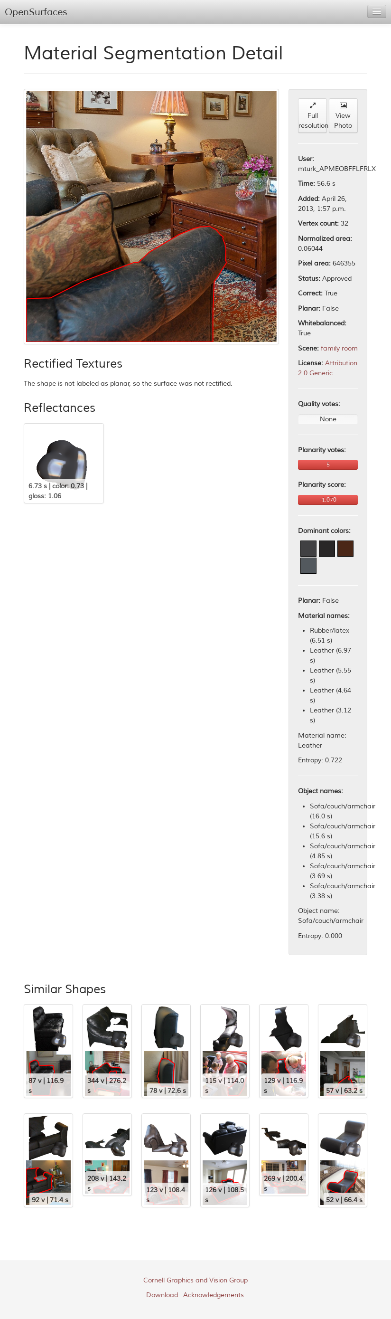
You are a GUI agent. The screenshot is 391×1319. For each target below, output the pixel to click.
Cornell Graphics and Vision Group (195, 1280)
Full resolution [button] (312, 116)
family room (339, 348)
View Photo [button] (343, 116)
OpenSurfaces (36, 12)
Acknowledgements (213, 1295)
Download (162, 1295)
